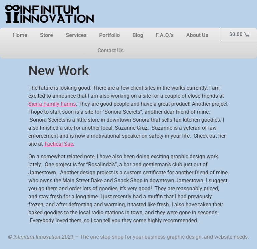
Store (46, 35)
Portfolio (109, 35)
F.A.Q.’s (165, 35)
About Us (197, 35)
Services (76, 35)
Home (20, 35)
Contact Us (110, 50)
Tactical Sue (58, 144)
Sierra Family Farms (52, 104)
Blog (138, 35)
